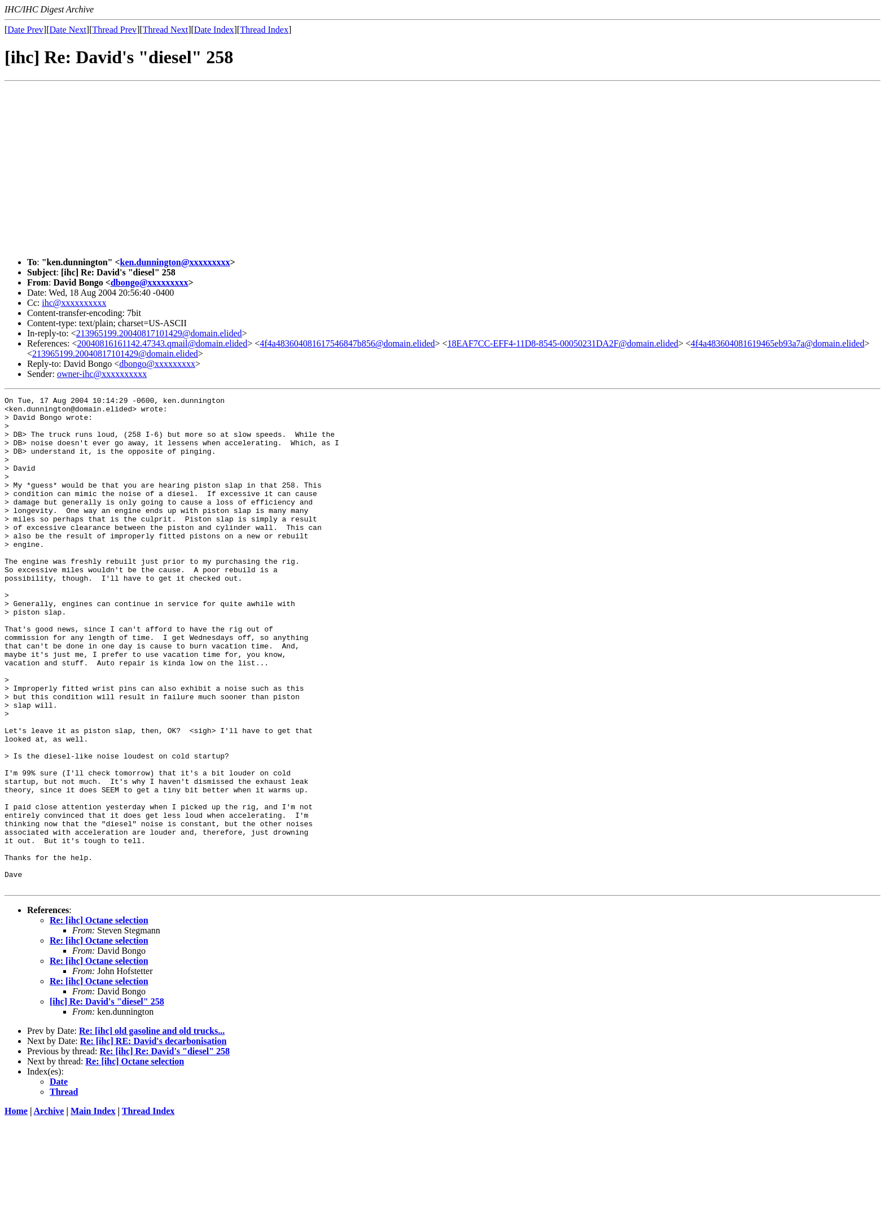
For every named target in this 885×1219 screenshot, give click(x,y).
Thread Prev (114, 29)
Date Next (68, 29)
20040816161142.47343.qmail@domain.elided (162, 343)
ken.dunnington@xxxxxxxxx (175, 262)
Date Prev (25, 29)
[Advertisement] (442, 169)
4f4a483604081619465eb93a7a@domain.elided (778, 343)
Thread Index (264, 29)
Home (16, 1209)
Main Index (93, 1209)
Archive (49, 1209)
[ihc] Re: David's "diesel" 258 (107, 1099)
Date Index (214, 29)
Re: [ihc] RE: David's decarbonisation (153, 1139)
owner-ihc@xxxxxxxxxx (102, 374)
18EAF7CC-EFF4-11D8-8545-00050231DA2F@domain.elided (563, 343)
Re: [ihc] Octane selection (99, 1018)
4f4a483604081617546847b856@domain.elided (347, 343)
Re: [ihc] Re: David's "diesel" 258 (164, 1149)
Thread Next (165, 29)
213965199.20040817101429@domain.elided (159, 333)
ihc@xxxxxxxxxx (74, 303)
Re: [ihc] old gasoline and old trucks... (152, 1129)
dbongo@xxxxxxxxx (150, 282)
